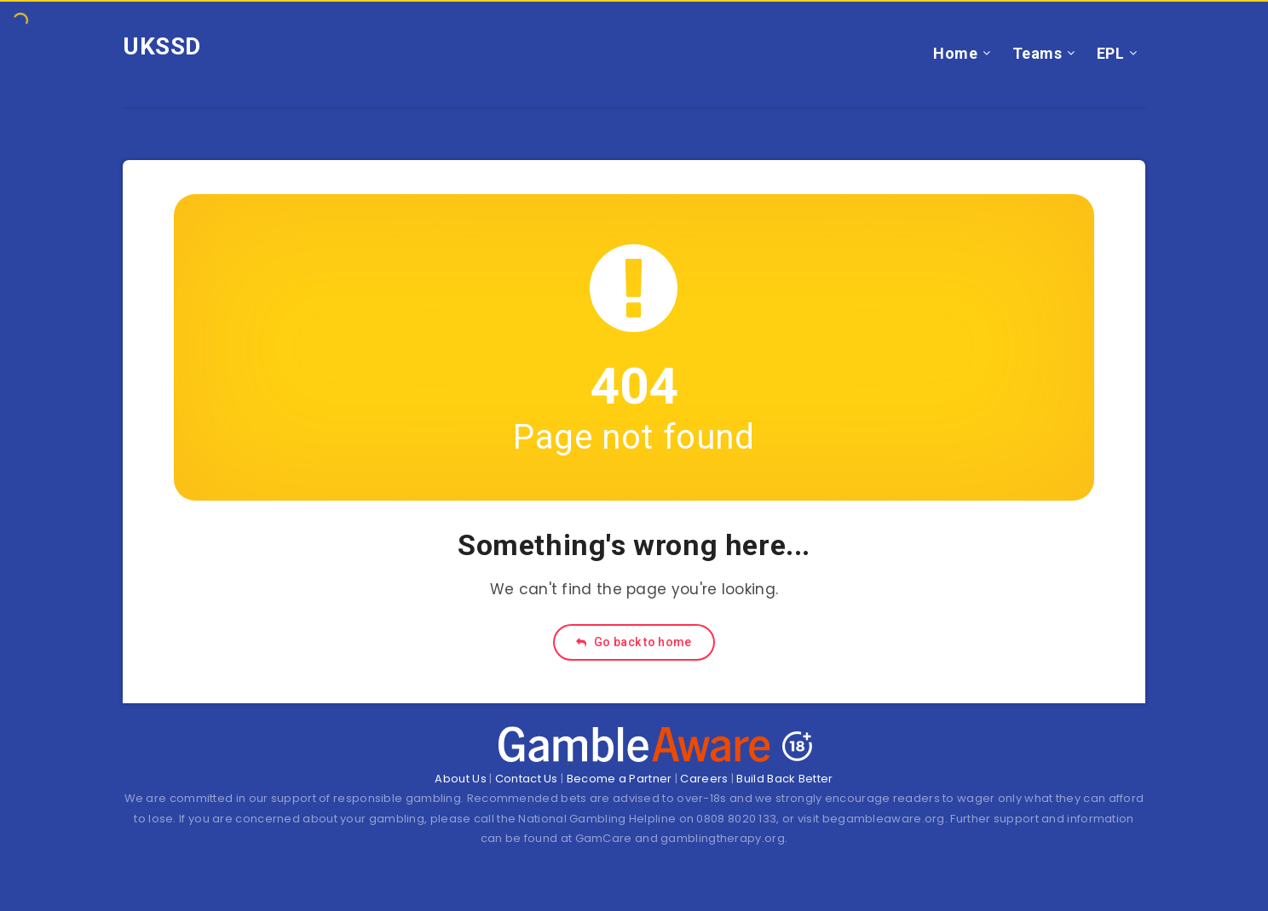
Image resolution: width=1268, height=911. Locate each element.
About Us (460, 779)
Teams (1037, 53)
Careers (704, 779)
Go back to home (633, 642)
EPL (1111, 53)
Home (955, 53)
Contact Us (526, 779)
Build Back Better (784, 779)
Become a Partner (619, 779)
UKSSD (162, 46)
